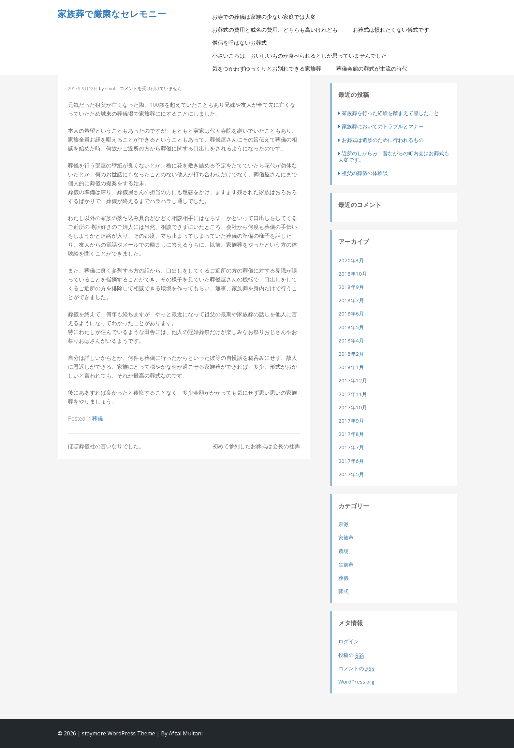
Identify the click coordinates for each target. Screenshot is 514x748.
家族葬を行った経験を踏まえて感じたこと (390, 112)
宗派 (343, 524)
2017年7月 (351, 447)
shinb (111, 88)
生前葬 (346, 564)
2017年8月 (351, 433)
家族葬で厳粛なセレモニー (112, 14)
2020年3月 (351, 260)
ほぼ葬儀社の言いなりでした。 (106, 446)
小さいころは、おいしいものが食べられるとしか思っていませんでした (299, 55)
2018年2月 (351, 353)
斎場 (343, 550)
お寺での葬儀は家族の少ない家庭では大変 (264, 16)
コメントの (356, 668)
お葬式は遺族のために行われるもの (383, 139)
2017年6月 (351, 460)
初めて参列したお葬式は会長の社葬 (256, 446)
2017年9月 (351, 420)
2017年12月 (352, 380)
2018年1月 (351, 367)
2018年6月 (351, 313)
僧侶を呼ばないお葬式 (239, 42)
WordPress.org (356, 681)
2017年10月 (352, 407)
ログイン (348, 641)
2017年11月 (352, 394)
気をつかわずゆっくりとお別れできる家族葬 (266, 68)
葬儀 (97, 418)
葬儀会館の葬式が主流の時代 (371, 68)
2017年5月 (351, 474)
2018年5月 (351, 327)
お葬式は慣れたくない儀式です (391, 29)
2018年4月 (351, 340)
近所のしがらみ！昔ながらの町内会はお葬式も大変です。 (393, 156)
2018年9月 (351, 286)
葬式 (343, 591)
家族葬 (346, 537)
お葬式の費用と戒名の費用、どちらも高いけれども (275, 29)
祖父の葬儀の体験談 (365, 173)
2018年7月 (351, 300)
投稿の (351, 655)
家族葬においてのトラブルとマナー (383, 126)
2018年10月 (352, 273)
